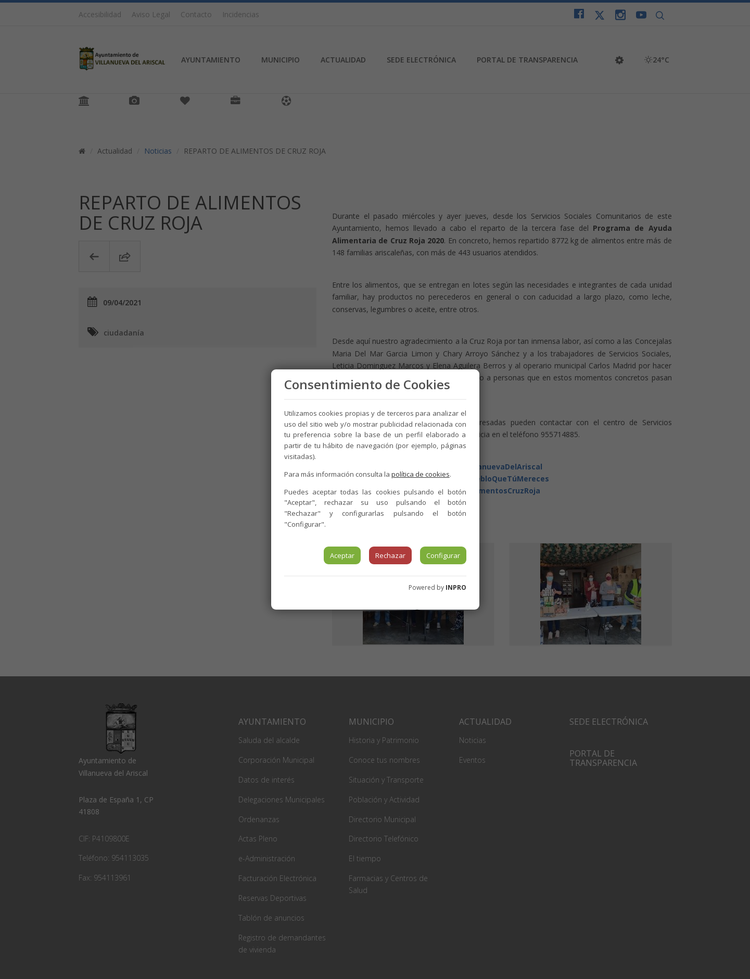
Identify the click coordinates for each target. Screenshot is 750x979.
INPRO (456, 587)
